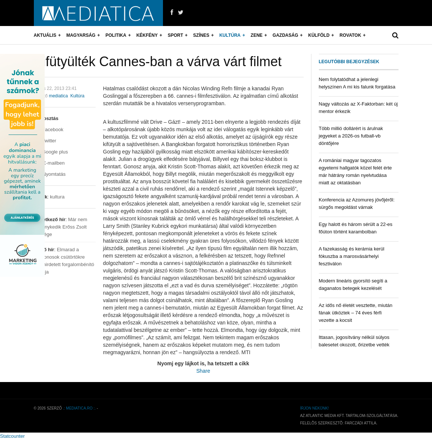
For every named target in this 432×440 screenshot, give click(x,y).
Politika (115, 35)
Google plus (51, 152)
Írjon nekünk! (314, 408)
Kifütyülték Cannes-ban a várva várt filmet (158, 61)
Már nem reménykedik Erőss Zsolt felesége (60, 227)
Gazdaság (285, 35)
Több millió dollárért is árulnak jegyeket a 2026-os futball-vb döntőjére (351, 136)
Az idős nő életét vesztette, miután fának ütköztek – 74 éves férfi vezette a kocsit (356, 312)
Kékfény (146, 35)
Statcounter (12, 436)
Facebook (49, 129)
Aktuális (45, 35)
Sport (175, 35)
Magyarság (80, 35)
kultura (57, 197)
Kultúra (229, 35)
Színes (201, 35)
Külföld (318, 35)
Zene (257, 35)
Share (203, 371)
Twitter (45, 140)
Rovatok (350, 35)
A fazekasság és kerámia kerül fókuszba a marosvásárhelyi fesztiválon (351, 256)
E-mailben (49, 163)
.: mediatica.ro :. (79, 408)
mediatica (58, 95)
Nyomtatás (50, 174)
